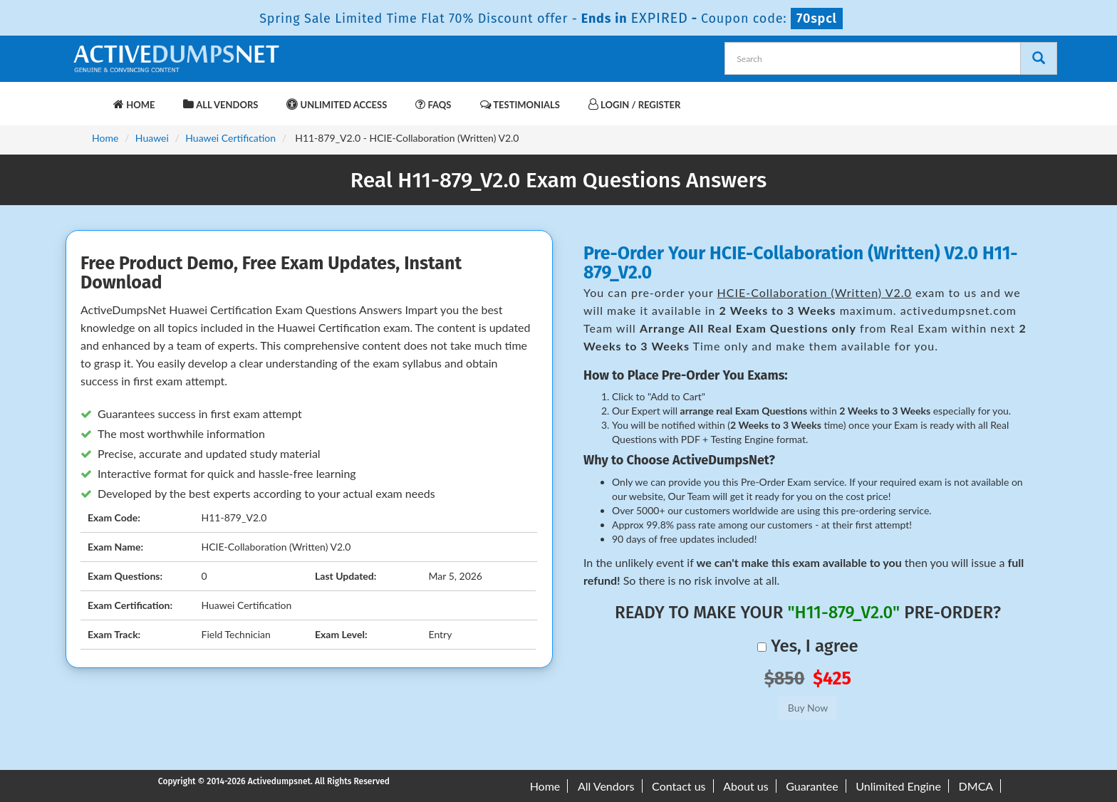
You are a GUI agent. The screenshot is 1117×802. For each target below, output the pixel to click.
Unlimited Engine (898, 786)
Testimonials (520, 104)
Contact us (678, 786)
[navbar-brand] (88, 97)
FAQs (433, 104)
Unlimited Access (336, 104)
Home (134, 104)
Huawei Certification (230, 138)
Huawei (152, 138)
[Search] (1038, 58)
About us (745, 786)
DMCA (976, 786)
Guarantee (812, 786)
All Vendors (220, 104)
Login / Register (634, 104)
